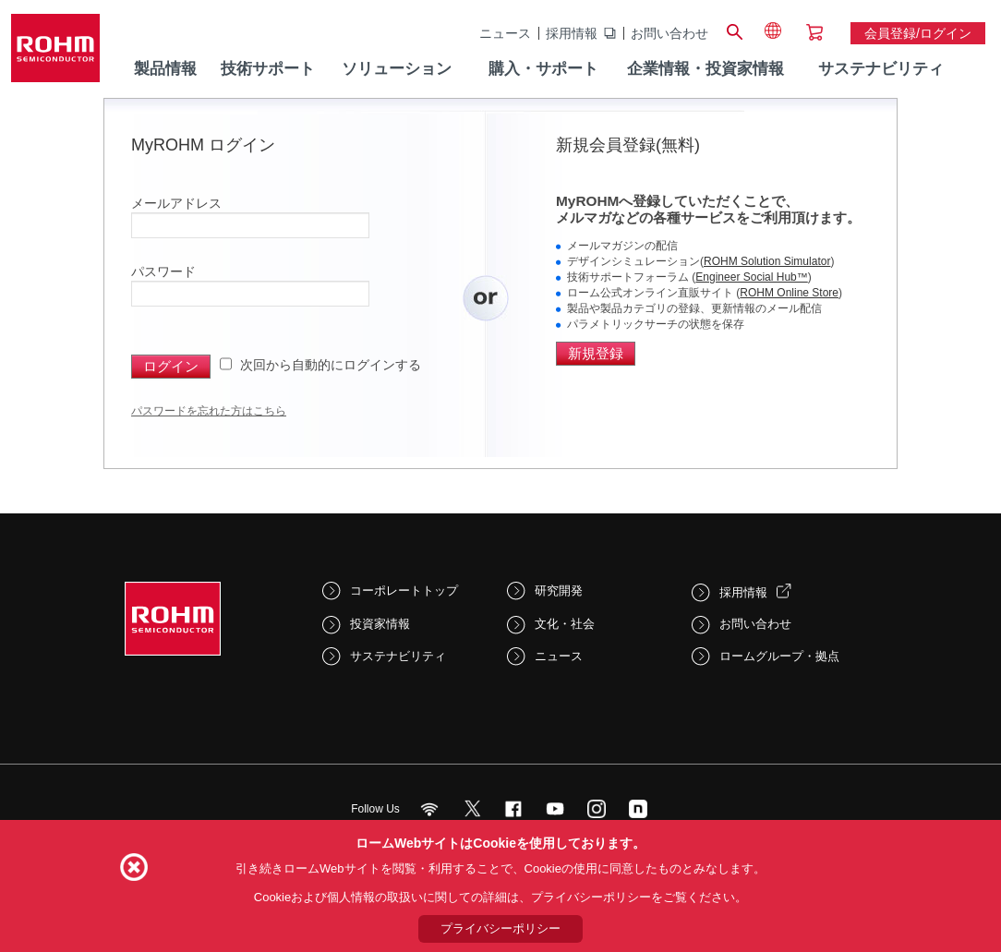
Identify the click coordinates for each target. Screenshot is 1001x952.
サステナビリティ (398, 656)
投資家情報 (380, 624)
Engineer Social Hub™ (751, 277)
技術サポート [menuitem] (268, 69)
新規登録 (595, 353)
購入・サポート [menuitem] (543, 69)
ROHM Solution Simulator (767, 261)
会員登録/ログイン (917, 33)
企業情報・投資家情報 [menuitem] (705, 69)
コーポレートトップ (404, 590)
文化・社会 (565, 624)
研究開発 (559, 590)
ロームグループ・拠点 (779, 656)
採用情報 (571, 33)
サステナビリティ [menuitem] (881, 69)
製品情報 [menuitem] (165, 69)
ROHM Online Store (789, 292)
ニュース (505, 33)
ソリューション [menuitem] (397, 69)
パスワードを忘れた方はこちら (208, 410)
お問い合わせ (669, 33)
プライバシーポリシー (500, 928)
